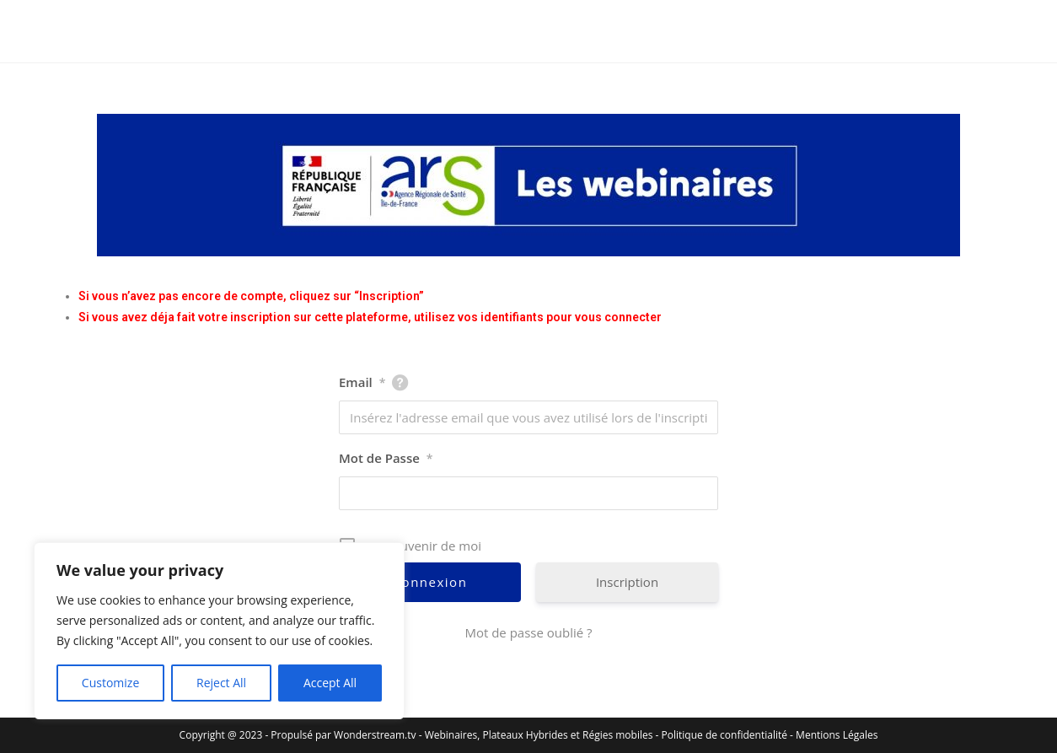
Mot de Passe (386, 457)
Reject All (221, 683)
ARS (71, 31)
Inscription (627, 581)
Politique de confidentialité (724, 735)
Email (362, 382)
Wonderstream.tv (375, 735)
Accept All (330, 683)
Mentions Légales (836, 735)
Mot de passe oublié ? (528, 632)
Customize (110, 683)
